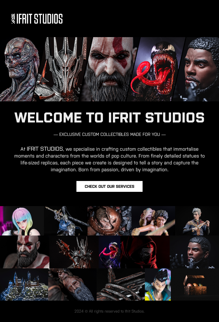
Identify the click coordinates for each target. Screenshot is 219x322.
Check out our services (109, 186)
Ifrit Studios (134, 311)
